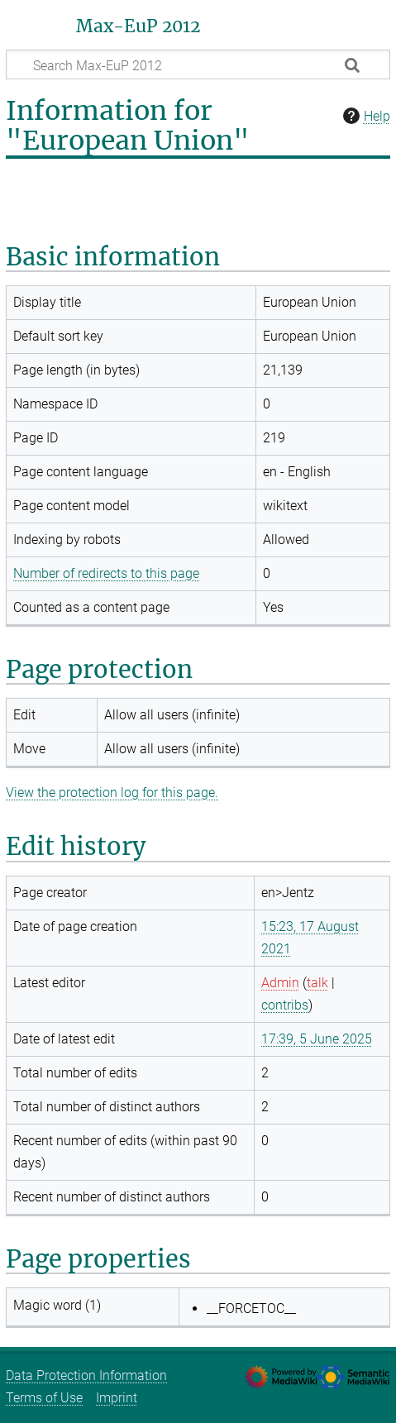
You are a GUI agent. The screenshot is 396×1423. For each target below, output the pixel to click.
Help (364, 115)
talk (317, 983)
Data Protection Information (86, 1375)
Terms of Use (44, 1398)
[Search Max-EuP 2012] (198, 64)
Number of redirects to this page (106, 573)
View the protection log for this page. (112, 792)
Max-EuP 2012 (138, 26)
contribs (284, 1005)
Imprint (116, 1398)
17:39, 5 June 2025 (316, 1039)
